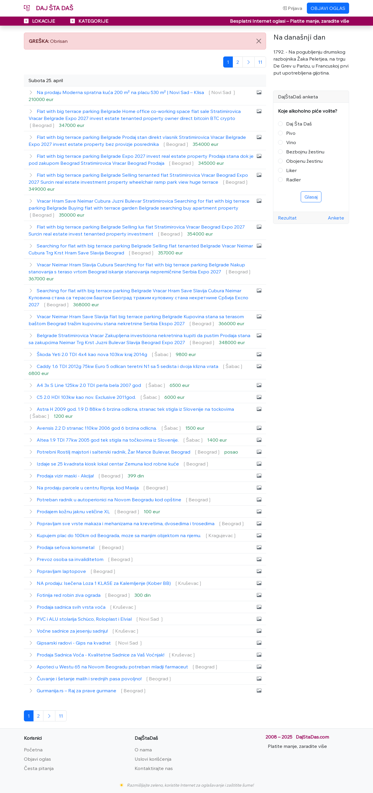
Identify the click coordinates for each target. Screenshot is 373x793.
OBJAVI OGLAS (328, 8)
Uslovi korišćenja (153, 759)
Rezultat (287, 218)
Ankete (336, 218)
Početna (33, 750)
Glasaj (311, 197)
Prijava (292, 8)
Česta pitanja (39, 768)
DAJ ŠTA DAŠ (48, 8)
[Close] (259, 41)
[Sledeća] (248, 62)
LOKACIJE (40, 21)
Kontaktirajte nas (154, 768)
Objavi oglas (37, 759)
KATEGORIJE (89, 21)
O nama (143, 750)
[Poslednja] (260, 62)
